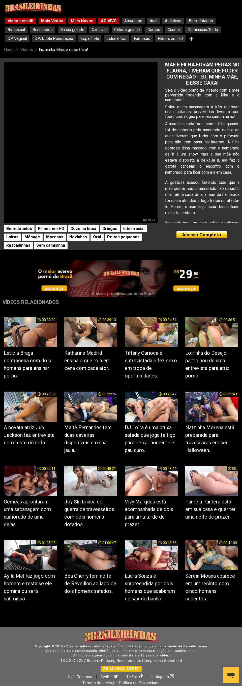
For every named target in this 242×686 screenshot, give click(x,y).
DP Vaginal (17, 38)
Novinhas (78, 237)
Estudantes (116, 38)
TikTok (135, 676)
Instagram (162, 676)
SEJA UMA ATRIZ (121, 668)
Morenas (54, 237)
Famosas (142, 38)
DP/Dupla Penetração (54, 38)
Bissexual (16, 29)
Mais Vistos (52, 20)
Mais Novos (82, 20)
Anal (153, 20)
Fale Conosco (80, 676)
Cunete (174, 29)
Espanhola (90, 38)
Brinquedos (43, 29)
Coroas (153, 29)
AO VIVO (109, 20)
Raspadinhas (18, 245)
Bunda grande (72, 29)
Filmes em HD (170, 38)
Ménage (32, 237)
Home (9, 49)
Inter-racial (133, 228)
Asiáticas (173, 20)
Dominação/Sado (203, 29)
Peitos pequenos (123, 237)
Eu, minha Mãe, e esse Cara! (63, 49)
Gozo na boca (83, 228)
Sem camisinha (50, 245)
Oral (97, 237)
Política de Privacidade (139, 682)
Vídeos (26, 49)
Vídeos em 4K (21, 20)
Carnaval (99, 29)
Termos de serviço (98, 682)
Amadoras (133, 20)
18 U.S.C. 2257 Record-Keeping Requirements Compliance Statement (121, 660)
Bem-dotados (201, 20)
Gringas (109, 228)
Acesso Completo (201, 234)
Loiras (12, 237)
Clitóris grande (127, 29)
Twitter (110, 676)
